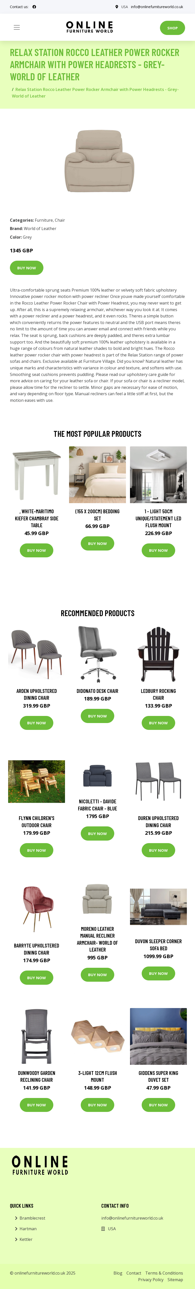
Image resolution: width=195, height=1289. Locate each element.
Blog (117, 1273)
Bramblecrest (32, 1218)
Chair (60, 220)
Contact (133, 1273)
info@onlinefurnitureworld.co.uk (157, 6)
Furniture (44, 220)
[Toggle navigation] (17, 27)
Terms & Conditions (164, 1273)
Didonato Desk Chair (97, 691)
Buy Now (26, 267)
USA (124, 6)
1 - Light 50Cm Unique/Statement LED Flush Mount (158, 518)
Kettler (26, 1239)
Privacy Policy (151, 1279)
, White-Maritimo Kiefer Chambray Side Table (36, 518)
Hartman (28, 1228)
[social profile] (34, 7)
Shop (172, 27)
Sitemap (175, 1279)
